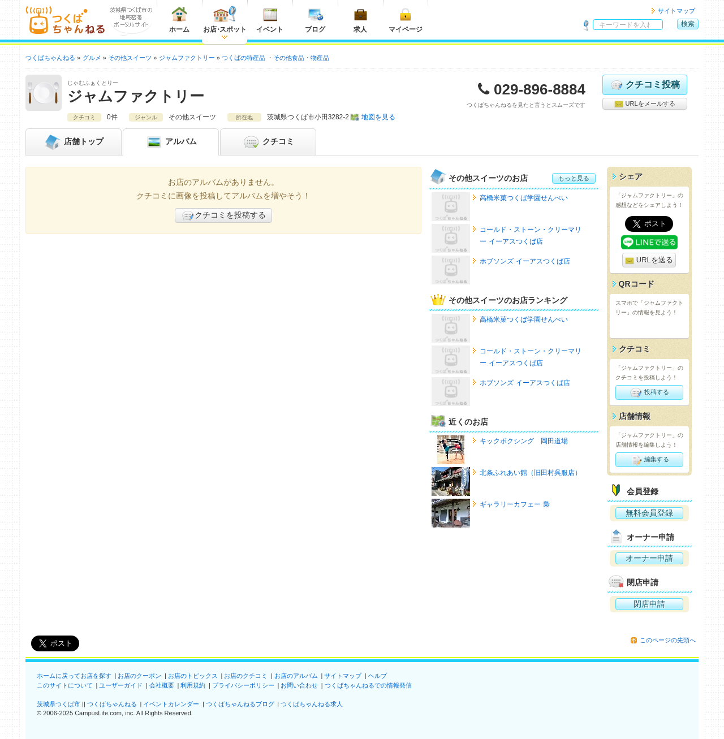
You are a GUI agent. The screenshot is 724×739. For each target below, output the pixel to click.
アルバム (171, 142)
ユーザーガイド (121, 685)
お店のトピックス (193, 675)
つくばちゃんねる (112, 704)
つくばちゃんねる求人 (312, 704)
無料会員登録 (649, 512)
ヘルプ (377, 675)
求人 (360, 19)
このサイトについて (65, 685)
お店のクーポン (139, 675)
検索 (688, 24)
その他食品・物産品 (301, 57)
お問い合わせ (299, 685)
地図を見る (378, 117)
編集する (649, 459)
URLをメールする (644, 104)
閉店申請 (649, 603)
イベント (269, 19)
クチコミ (268, 142)
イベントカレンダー (171, 704)
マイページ (406, 19)
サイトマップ (676, 10)
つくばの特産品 (243, 57)
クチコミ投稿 (644, 85)
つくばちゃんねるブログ (240, 704)
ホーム (179, 19)
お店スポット (225, 19)
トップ (74, 142)
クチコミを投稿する (223, 215)
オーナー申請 (649, 558)
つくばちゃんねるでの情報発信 (368, 685)
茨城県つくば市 (58, 704)
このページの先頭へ (668, 640)
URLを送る (649, 260)
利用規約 (192, 685)
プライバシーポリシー (243, 685)
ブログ (315, 19)
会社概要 (161, 685)
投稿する (649, 392)
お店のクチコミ (246, 675)
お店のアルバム (296, 675)
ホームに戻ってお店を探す (74, 675)
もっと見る (573, 178)
